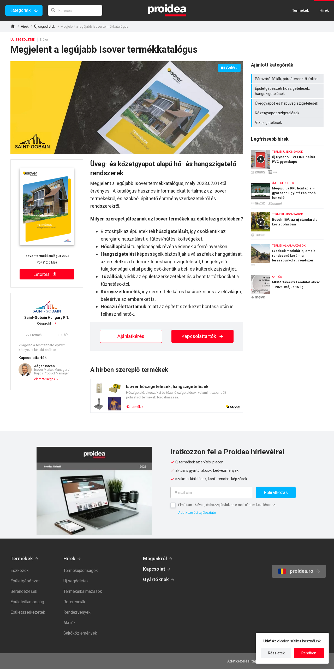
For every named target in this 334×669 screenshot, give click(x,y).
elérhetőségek (44, 379)
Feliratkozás (276, 492)
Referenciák (74, 601)
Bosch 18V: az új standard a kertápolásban (287, 222)
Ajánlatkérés (130, 336)
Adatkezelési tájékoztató (197, 513)
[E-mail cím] (211, 492)
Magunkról (155, 558)
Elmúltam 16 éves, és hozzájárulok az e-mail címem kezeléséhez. (227, 505)
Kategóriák (20, 10)
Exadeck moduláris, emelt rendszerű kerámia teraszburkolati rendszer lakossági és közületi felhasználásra (287, 254)
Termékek (21, 558)
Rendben (308, 653)
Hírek (25, 26)
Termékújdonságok (80, 570)
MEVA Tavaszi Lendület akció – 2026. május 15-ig (287, 286)
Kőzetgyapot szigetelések (288, 113)
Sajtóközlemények (80, 633)
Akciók (69, 622)
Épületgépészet (25, 580)
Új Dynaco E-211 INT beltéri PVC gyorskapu (287, 160)
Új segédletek (44, 26)
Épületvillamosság (27, 601)
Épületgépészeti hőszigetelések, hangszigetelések (288, 91)
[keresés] (75, 10)
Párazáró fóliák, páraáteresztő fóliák (288, 78)
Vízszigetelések (288, 122)
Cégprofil (47, 320)
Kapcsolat (154, 569)
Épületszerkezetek (27, 612)
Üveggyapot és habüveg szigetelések (288, 103)
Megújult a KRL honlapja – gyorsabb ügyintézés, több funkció (287, 191)
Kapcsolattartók (202, 336)
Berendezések (23, 591)
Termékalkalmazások (82, 591)
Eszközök (19, 570)
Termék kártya (167, 396)
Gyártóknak (156, 579)
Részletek (276, 653)
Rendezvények (77, 612)
